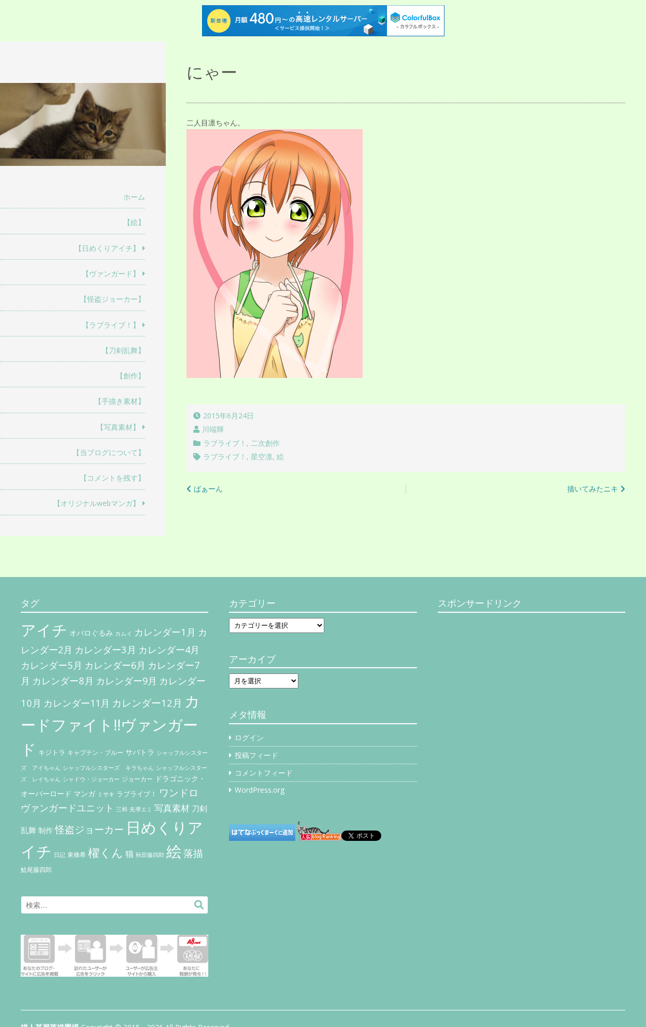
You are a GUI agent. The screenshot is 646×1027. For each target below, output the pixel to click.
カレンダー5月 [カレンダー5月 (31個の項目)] (51, 664)
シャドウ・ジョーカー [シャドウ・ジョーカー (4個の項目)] (91, 779)
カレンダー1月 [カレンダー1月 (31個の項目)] (165, 631)
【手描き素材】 (119, 401)
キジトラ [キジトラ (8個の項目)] (51, 752)
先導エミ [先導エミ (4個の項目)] (141, 809)
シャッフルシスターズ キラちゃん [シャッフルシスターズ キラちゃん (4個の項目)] (108, 767)
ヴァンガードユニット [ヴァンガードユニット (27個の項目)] (67, 807)
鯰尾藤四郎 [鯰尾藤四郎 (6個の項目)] (36, 869)
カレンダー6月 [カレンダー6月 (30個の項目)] (115, 665)
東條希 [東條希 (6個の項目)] (76, 854)
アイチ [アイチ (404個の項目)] (44, 630)
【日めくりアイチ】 (107, 248)
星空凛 (261, 456)
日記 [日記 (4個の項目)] (59, 855)
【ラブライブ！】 (111, 325)
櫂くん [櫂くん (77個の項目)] (105, 852)
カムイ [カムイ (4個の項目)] (123, 633)
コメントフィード (264, 773)
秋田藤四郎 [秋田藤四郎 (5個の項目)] (150, 855)
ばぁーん (208, 489)
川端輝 (213, 429)
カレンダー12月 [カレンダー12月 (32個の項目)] (147, 702)
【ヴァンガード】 (111, 273)
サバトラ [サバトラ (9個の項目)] (139, 752)
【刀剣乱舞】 (123, 350)
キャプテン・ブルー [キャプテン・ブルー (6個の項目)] (95, 752)
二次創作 (265, 443)
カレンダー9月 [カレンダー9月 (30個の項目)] (126, 680)
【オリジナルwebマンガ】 (96, 503)
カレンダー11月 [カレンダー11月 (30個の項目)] (77, 703)
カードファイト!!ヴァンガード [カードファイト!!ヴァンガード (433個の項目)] (110, 725)
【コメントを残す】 (112, 478)
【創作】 (130, 376)
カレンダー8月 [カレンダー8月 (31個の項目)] (63, 680)
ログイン (249, 737)
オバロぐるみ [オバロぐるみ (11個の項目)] (91, 633)
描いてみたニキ (592, 489)
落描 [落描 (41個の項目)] (193, 853)
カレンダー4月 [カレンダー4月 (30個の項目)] (168, 649)
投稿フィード (256, 755)
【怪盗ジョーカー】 (112, 299)
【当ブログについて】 (109, 452)
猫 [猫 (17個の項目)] (129, 854)
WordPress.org (259, 790)
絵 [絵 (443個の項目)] (173, 851)
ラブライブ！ (225, 443)
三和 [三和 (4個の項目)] (121, 809)
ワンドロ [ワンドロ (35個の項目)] (178, 792)
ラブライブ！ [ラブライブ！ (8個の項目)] (137, 793)
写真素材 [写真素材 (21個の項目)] (172, 808)
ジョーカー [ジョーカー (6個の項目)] (137, 779)
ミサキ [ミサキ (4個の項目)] (105, 794)
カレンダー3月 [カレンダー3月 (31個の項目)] (105, 649)
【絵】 (134, 222)
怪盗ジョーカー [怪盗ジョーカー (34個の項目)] (89, 829)
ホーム (134, 197)
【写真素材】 (118, 427)
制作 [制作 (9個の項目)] (45, 830)
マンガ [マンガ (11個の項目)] (84, 793)
